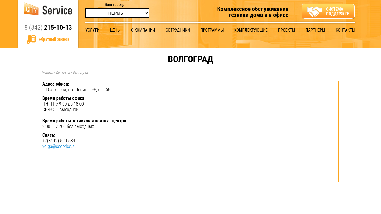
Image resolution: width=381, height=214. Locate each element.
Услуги (92, 30)
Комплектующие (251, 30)
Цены (115, 30)
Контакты (345, 30)
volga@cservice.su (59, 146)
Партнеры (315, 30)
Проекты (286, 30)
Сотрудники (177, 30)
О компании (143, 30)
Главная (47, 72)
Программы (212, 30)
